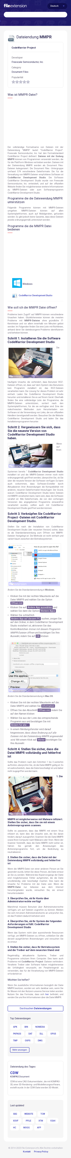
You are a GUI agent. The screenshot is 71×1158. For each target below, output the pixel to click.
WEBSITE (28, 1114)
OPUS (53, 1033)
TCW (43, 1114)
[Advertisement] (33, 122)
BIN (26, 1027)
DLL (41, 1033)
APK (15, 1027)
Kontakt (26, 1151)
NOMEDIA (40, 1027)
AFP (39, 1127)
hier (47, 994)
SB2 (15, 1114)
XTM (41, 1121)
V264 (52, 1121)
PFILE (28, 1121)
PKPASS (17, 1033)
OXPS (27, 1040)
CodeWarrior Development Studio (32, 295)
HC (14, 1127)
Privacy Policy (41, 1151)
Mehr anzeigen (19, 1050)
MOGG (26, 1127)
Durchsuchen (35, 1008)
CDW (14, 1073)
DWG (40, 1040)
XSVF (15, 1121)
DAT (30, 1033)
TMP (15, 1040)
